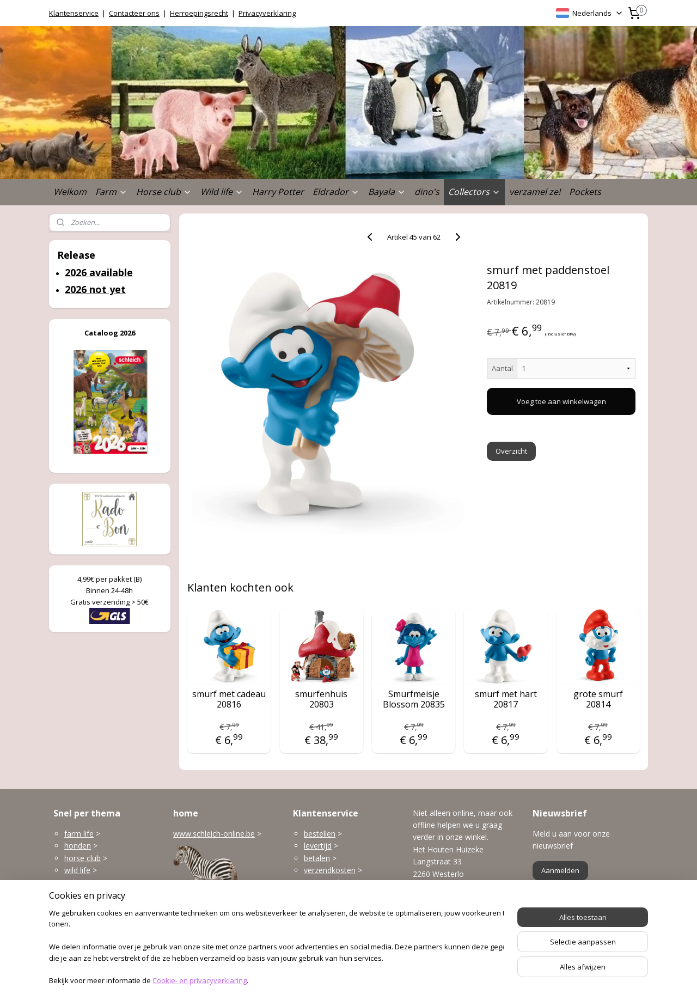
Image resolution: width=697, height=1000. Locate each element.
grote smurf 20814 (598, 699)
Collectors (474, 192)
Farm (111, 192)
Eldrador (336, 192)
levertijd (318, 845)
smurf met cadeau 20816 (229, 699)
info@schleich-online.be (454, 913)
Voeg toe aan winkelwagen (561, 401)
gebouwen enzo (92, 882)
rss (332, 980)
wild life (77, 870)
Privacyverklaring (267, 13)
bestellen (319, 833)
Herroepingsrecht (199, 13)
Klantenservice (74, 13)
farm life (79, 833)
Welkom (70, 192)
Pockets (585, 192)
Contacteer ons (134, 13)
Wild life (221, 192)
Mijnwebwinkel (469, 980)
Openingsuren (437, 937)
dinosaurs (81, 919)
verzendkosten (330, 870)
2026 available (99, 272)
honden (77, 845)
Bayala (387, 192)
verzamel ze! (534, 192)
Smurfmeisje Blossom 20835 (414, 699)
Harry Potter (278, 192)
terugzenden (326, 882)
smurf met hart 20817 (506, 699)
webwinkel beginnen (374, 980)
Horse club (164, 192)
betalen (317, 858)
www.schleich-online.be (214, 833)
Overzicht (512, 451)
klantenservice (350, 906)
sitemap (309, 980)
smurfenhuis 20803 (321, 699)
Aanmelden (560, 870)
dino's (426, 192)
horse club (82, 858)
